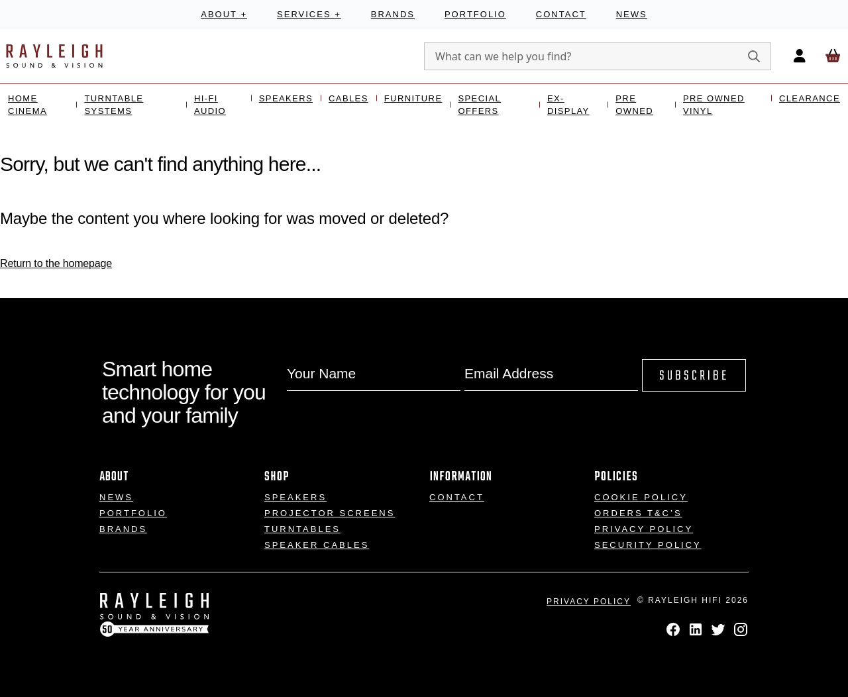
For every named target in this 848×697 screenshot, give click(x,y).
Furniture (413, 98)
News (631, 14)
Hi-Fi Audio (210, 105)
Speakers (286, 98)
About (224, 14)
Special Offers (479, 105)
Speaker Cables (316, 545)
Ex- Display (568, 105)
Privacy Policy (643, 529)
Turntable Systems (113, 105)
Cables (348, 98)
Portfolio (475, 14)
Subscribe (694, 376)
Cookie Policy (641, 497)
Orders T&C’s (638, 513)
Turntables (302, 529)
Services (309, 14)
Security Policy (648, 545)
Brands (393, 14)
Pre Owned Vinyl (714, 105)
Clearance (809, 98)
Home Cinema (27, 105)
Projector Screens (329, 513)
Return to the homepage (56, 263)
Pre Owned (634, 105)
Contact (561, 14)
